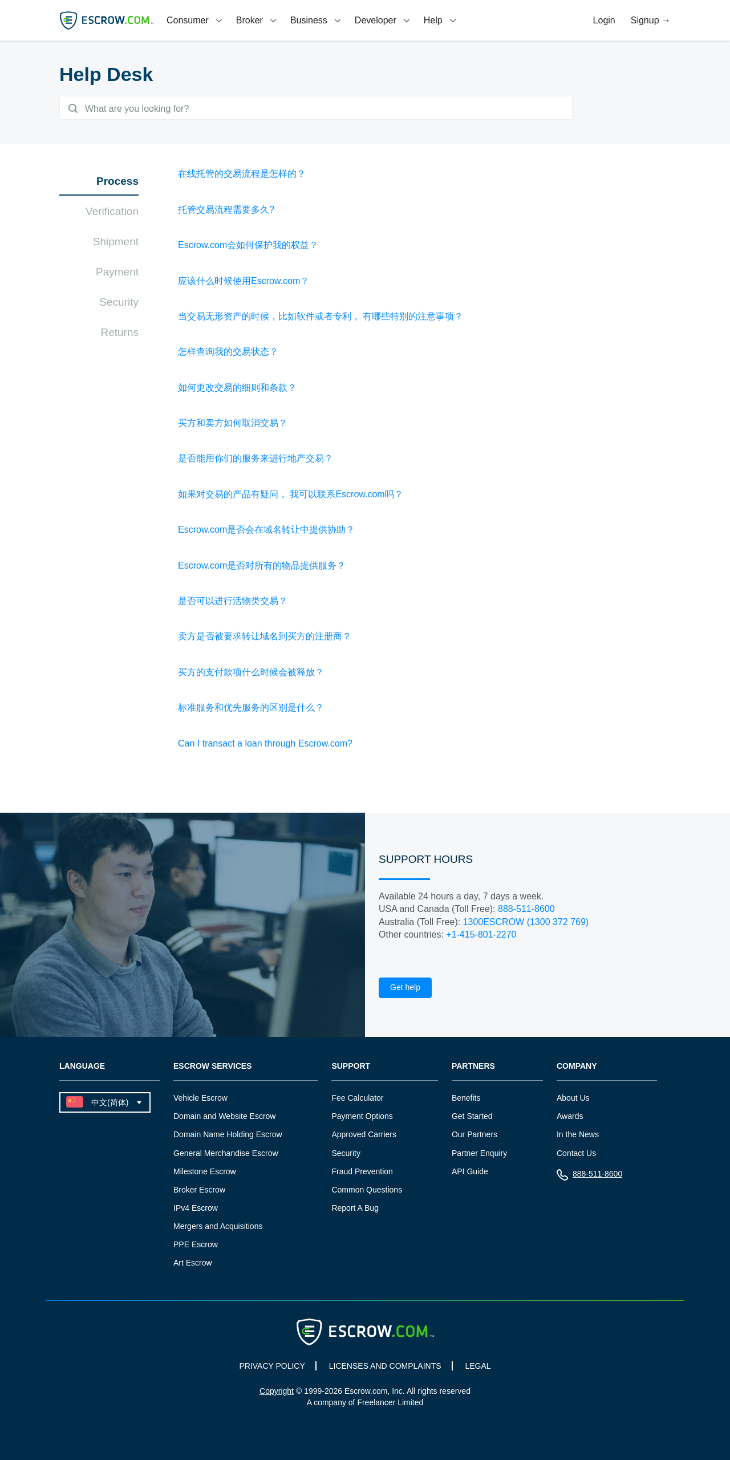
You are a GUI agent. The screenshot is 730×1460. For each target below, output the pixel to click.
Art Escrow (192, 1264)
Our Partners (474, 1136)
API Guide (470, 1173)
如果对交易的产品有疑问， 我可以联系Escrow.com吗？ (290, 496)
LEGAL (477, 1367)
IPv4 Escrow (195, 1209)
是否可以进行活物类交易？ (232, 603)
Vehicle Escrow (200, 1100)
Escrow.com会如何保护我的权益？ (248, 247)
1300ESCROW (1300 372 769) (526, 923)
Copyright (276, 1392)
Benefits (466, 1100)
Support (350, 1068)
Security (119, 304)
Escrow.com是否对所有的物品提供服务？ (262, 567)
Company (577, 1068)
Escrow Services (212, 1068)
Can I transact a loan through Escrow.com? (265, 745)
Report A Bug (355, 1209)
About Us (573, 1100)
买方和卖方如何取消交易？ (232, 425)
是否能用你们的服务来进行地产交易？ (255, 460)
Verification (112, 214)
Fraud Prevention (361, 1173)
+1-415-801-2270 (481, 937)
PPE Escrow (195, 1246)
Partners (473, 1068)
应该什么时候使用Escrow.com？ (243, 282)
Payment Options (361, 1118)
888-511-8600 (526, 911)
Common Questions (366, 1191)
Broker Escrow (199, 1191)
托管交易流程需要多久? (226, 212)
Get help (405, 989)
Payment (117, 274)
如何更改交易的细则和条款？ (237, 389)
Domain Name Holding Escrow (227, 1136)
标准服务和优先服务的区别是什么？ (251, 710)
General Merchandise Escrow (225, 1154)
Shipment (116, 244)
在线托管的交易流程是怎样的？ (242, 176)
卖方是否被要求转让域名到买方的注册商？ (264, 638)
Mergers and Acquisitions (217, 1227)
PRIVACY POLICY (272, 1367)
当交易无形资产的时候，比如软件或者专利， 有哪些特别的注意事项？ (320, 318)
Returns (119, 334)
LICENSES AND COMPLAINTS (385, 1367)
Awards (570, 1118)
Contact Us (576, 1154)
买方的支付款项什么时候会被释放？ (251, 674)
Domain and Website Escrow (224, 1118)
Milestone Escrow (204, 1173)
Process (117, 183)
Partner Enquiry (479, 1154)
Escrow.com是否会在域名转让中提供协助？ (266, 532)
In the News (578, 1136)
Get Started (472, 1118)
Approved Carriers (363, 1136)
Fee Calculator (357, 1100)
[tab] (195, 20)
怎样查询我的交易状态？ (228, 354)
